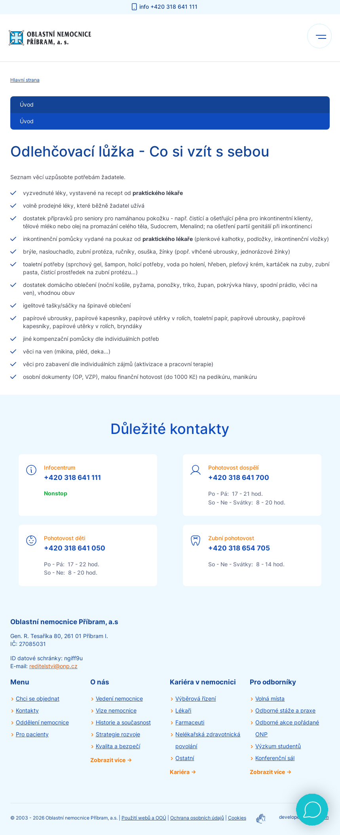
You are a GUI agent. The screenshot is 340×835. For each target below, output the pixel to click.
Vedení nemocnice (119, 698)
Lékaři (183, 710)
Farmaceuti (189, 722)
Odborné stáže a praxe (285, 710)
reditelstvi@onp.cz (53, 666)
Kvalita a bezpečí (118, 746)
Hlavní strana (25, 80)
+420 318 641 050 (74, 548)
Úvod (27, 121)
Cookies (237, 818)
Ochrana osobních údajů (197, 818)
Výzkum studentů (278, 746)
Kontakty (27, 710)
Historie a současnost (123, 722)
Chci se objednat (37, 698)
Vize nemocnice (116, 710)
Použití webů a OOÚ (144, 818)
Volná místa (270, 698)
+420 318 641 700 (238, 478)
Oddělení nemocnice (42, 722)
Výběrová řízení (195, 698)
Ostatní (184, 758)
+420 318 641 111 (72, 478)
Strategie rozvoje (118, 734)
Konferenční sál (274, 758)
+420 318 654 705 (239, 548)
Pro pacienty (32, 734)
